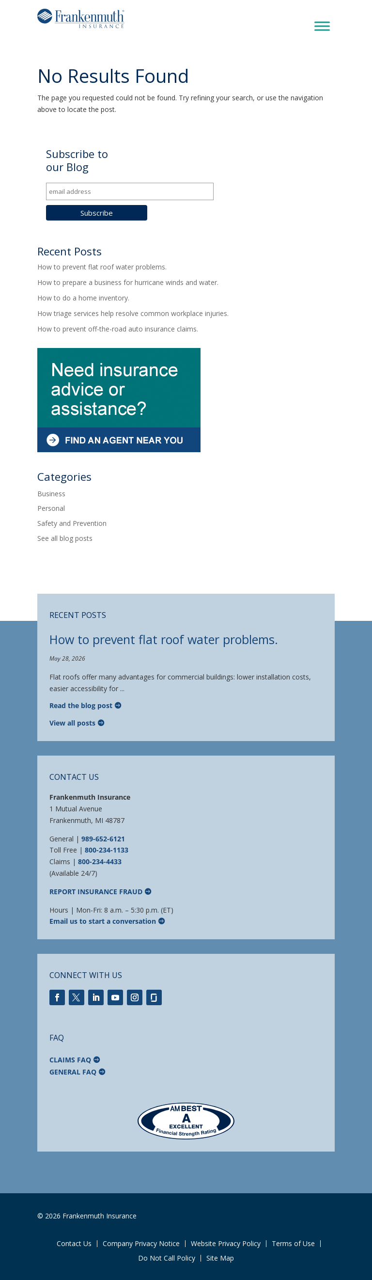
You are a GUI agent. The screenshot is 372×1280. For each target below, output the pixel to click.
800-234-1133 (106, 849)
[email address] (130, 191)
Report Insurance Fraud (95, 891)
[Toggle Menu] (322, 26)
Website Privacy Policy (226, 1243)
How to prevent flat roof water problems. (102, 266)
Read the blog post (80, 705)
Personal (51, 508)
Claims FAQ (70, 1059)
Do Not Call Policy (166, 1258)
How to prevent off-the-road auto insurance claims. (117, 328)
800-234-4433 (100, 861)
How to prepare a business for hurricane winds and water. (127, 282)
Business (51, 493)
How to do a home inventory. (83, 297)
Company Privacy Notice (141, 1243)
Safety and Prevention (72, 523)
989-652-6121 (103, 838)
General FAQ (72, 1071)
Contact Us (74, 1243)
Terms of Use (293, 1243)
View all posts (72, 722)
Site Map (220, 1258)
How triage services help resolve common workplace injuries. (133, 313)
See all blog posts (65, 538)
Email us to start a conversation (102, 921)
